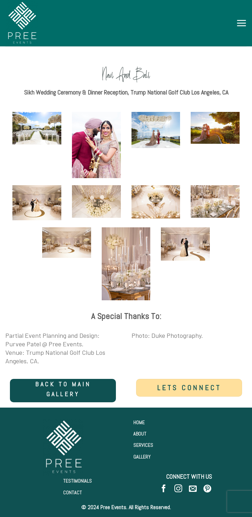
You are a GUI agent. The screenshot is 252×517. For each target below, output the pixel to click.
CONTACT (72, 492)
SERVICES (143, 445)
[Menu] (241, 23)
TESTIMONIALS (77, 481)
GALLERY (142, 457)
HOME (139, 422)
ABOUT (139, 434)
